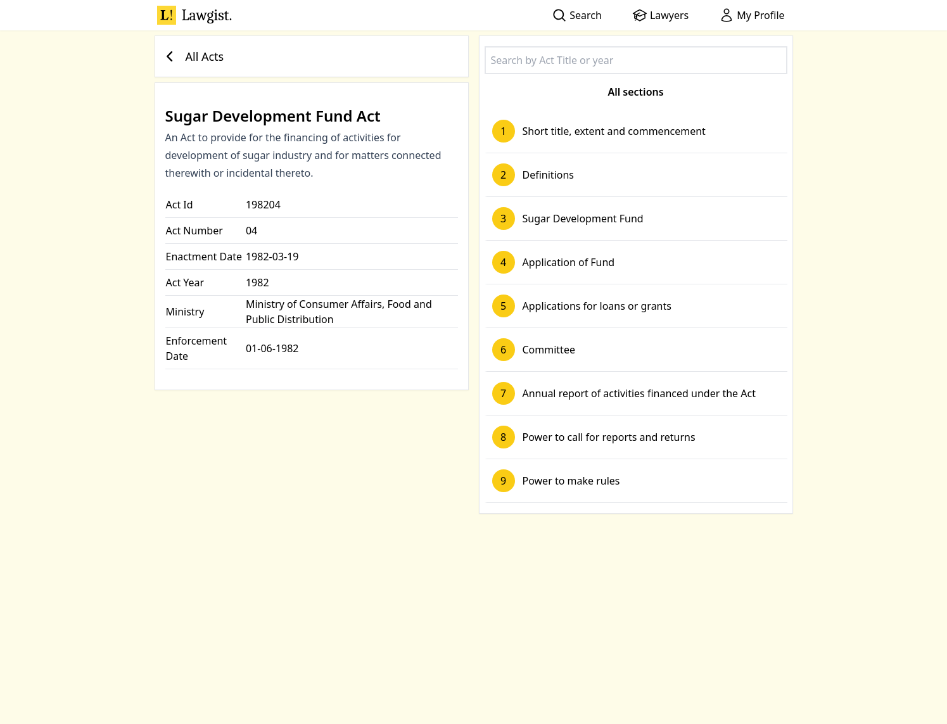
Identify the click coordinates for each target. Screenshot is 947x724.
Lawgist (194, 15)
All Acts (192, 56)
